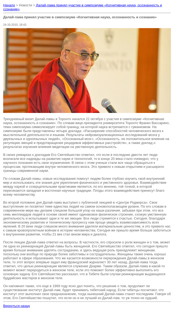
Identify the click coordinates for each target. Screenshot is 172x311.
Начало (9, 5)
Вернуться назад (16, 306)
